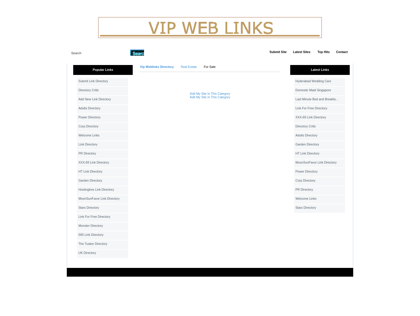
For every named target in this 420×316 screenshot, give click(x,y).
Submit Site (278, 52)
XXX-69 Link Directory (93, 162)
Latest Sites (302, 52)
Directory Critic (88, 90)
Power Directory (89, 117)
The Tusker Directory (92, 243)
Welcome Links (88, 135)
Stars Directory (88, 207)
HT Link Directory (90, 171)
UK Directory (87, 252)
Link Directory (87, 144)
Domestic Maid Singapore (313, 90)
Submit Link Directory (93, 81)
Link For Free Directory (94, 216)
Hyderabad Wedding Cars (313, 81)
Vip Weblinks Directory (157, 67)
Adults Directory (89, 108)
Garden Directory (90, 180)
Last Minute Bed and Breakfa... (316, 99)
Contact (342, 52)
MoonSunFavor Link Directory (99, 198)
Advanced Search (159, 52)
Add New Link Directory (94, 99)
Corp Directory (88, 126)
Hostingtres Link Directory (96, 189)
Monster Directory (90, 225)
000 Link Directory (91, 234)
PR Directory (87, 153)
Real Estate (189, 67)
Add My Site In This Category (210, 93)
